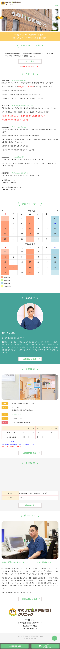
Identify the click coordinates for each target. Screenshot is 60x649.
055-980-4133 (31, 626)
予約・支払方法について (20, 127)
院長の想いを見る (30, 599)
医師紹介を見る (30, 359)
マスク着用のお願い (18, 157)
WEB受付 (30, 61)
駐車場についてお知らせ (20, 173)
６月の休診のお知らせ (19, 80)
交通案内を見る (30, 505)
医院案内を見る (30, 453)
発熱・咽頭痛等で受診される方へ (23, 106)
